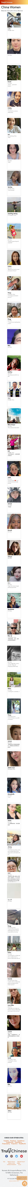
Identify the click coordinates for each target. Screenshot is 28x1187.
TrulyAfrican (20, 1141)
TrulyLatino (14, 1143)
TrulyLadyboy (6, 1143)
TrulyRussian (9, 1142)
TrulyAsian (13, 1141)
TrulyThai (6, 1141)
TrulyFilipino (18, 1142)
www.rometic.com (14, 1181)
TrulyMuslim (22, 1143)
